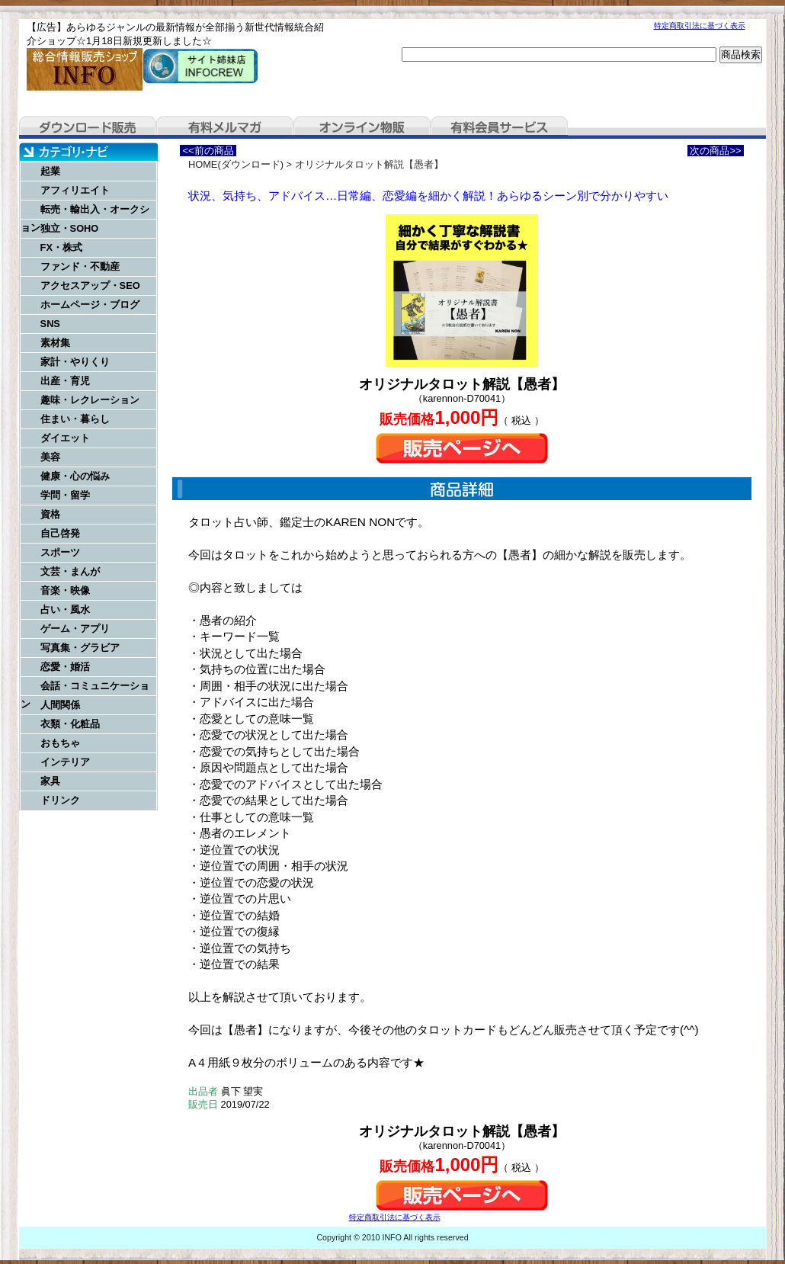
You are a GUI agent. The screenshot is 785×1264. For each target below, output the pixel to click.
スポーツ (60, 552)
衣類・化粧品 (70, 724)
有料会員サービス (499, 127)
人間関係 (60, 705)
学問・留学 (65, 495)
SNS (50, 323)
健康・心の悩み (75, 476)
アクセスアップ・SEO (90, 285)
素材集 (55, 342)
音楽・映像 (65, 590)
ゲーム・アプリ (75, 628)
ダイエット (65, 438)
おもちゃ (60, 743)
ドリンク (60, 800)
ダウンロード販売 (87, 127)
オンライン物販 (362, 127)
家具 (50, 781)
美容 (50, 457)
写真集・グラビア (80, 647)
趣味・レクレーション (89, 400)
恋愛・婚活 (65, 666)
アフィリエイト (75, 190)
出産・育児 (65, 381)
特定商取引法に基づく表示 (699, 25)
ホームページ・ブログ (89, 304)
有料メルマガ (224, 127)
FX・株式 (61, 247)
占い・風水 (65, 609)
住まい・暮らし (75, 419)
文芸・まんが (70, 571)
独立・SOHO (69, 228)
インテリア (65, 762)
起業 (50, 171)
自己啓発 (60, 533)
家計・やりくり (75, 361)
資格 (50, 514)
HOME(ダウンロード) (236, 164)
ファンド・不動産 (80, 266)
